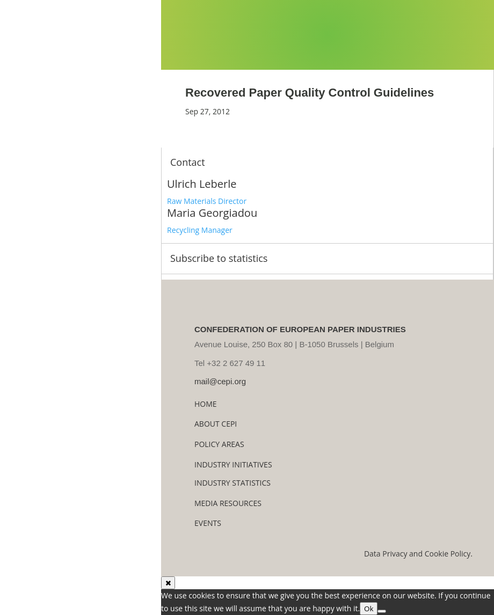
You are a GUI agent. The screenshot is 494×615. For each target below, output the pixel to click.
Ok (368, 608)
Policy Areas (219, 444)
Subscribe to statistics (218, 258)
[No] (381, 611)
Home (205, 404)
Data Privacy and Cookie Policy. (418, 553)
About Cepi (215, 424)
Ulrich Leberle (201, 184)
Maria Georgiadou (212, 213)
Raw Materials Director (206, 201)
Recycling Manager (200, 230)
